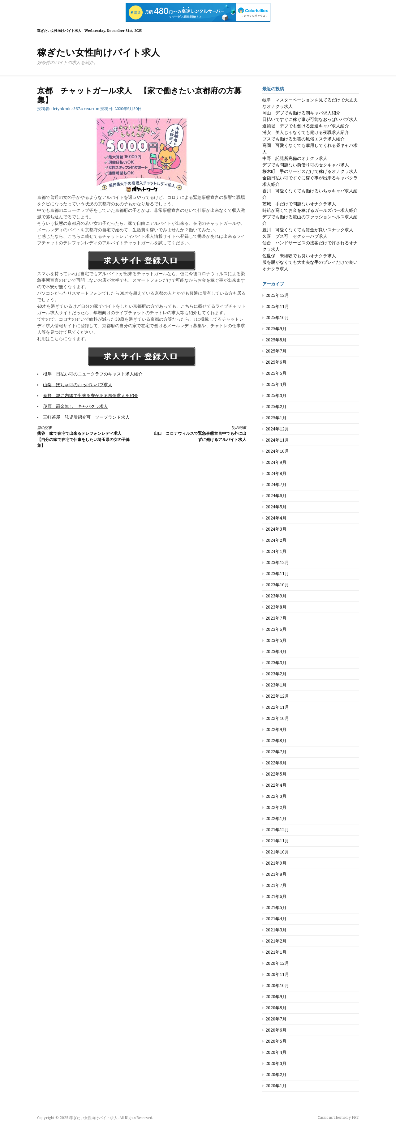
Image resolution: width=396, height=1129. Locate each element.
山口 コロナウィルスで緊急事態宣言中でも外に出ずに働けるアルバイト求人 (199, 433)
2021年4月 (275, 918)
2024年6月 (275, 495)
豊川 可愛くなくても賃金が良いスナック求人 (307, 229)
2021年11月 (277, 840)
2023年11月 (277, 573)
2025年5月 (275, 373)
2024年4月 (275, 517)
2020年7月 (275, 1018)
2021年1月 (275, 952)
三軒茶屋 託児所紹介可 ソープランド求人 (86, 417)
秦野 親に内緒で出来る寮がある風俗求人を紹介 (90, 395)
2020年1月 (275, 1085)
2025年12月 (277, 295)
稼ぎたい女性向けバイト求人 (98, 52)
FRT (355, 1117)
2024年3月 (275, 529)
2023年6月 (275, 629)
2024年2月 (275, 540)
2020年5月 (275, 1041)
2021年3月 (275, 929)
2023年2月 (275, 673)
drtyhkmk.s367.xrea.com (75, 108)
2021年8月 (275, 874)
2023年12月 (277, 562)
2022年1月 (275, 818)
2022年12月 (277, 696)
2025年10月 (277, 317)
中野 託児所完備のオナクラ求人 (294, 158)
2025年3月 (275, 395)
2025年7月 (275, 351)
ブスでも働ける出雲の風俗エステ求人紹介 (303, 138)
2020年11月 (277, 974)
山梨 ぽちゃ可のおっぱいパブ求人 (77, 384)
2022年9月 (275, 729)
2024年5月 (275, 506)
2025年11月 (277, 306)
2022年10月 (277, 718)
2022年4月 (275, 785)
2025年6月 (275, 362)
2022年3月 (275, 796)
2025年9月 (275, 328)
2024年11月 (277, 440)
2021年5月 (275, 907)
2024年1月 (275, 551)
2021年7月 (275, 885)
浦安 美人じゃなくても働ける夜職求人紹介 (305, 132)
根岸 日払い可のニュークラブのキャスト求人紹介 (93, 373)
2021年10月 (277, 851)
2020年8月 (275, 1007)
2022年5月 (275, 774)
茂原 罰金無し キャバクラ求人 (75, 406)
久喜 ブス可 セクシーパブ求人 (294, 236)
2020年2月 (275, 1074)
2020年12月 (277, 963)
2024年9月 (275, 462)
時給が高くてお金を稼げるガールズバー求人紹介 (310, 210)
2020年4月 (275, 1052)
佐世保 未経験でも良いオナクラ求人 (299, 255)
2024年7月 (275, 484)
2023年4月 (275, 651)
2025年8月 (275, 339)
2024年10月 (277, 451)
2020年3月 (275, 1063)
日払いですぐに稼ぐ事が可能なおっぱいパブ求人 (310, 119)
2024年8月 (275, 473)
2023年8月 (275, 607)
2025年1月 (275, 417)
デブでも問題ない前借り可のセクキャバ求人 (305, 164)
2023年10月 (277, 584)
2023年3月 (275, 662)
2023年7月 (275, 618)
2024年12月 (277, 428)
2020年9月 (275, 996)
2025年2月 (275, 406)
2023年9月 (275, 595)
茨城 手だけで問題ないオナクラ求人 (299, 203)
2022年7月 (275, 751)
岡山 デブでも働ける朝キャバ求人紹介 (301, 112)
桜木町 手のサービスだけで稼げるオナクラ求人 (310, 171)
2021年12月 (277, 829)
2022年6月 (275, 762)
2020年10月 (277, 985)
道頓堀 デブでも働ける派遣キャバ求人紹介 (305, 125)
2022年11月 (277, 707)
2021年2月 (275, 941)
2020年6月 (275, 1030)
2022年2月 (275, 807)
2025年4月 (275, 384)
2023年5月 (275, 640)
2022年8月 (275, 740)
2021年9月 (275, 863)
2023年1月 (275, 684)
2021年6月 (275, 896)
